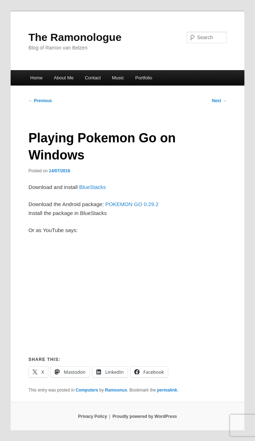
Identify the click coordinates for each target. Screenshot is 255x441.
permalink (167, 390)
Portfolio (143, 77)
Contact (93, 77)
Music (118, 77)
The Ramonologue (75, 37)
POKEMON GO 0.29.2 (132, 204)
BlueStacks (92, 187)
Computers (87, 390)
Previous (40, 100)
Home (36, 77)
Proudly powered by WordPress (144, 416)
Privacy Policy (92, 416)
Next (219, 100)
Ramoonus (116, 390)
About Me (64, 77)
